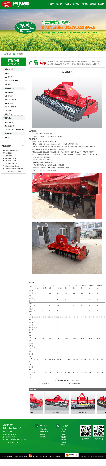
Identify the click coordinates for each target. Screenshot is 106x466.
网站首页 (51, 4)
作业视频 (84, 4)
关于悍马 (59, 4)
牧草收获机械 (10, 88)
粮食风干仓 (8, 138)
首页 (14, 54)
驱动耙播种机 (9, 122)
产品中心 (68, 4)
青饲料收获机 (9, 92)
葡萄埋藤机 (8, 84)
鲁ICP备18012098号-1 (55, 456)
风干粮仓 (8, 134)
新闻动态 (93, 4)
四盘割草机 (8, 110)
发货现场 (46, 383)
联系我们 (101, 4)
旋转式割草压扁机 (10, 99)
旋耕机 (7, 73)
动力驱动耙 (8, 77)
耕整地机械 (9, 69)
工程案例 (94, 456)
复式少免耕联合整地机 (12, 80)
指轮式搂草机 (9, 103)
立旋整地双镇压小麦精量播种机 (14, 129)
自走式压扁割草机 (10, 107)
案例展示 (76, 4)
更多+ (23, 145)
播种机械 (8, 118)
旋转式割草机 (9, 96)
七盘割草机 (8, 114)
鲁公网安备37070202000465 (40, 456)
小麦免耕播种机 (10, 126)
